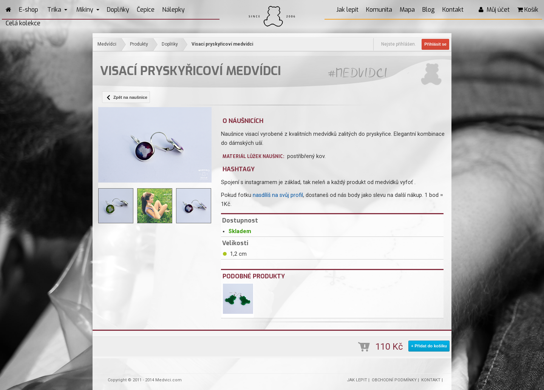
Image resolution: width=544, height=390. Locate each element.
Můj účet (494, 10)
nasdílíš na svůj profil (278, 195)
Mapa (407, 10)
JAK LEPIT (357, 380)
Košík (527, 10)
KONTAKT (430, 380)
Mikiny (87, 10)
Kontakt (453, 10)
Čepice (146, 10)
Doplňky (118, 10)
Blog (428, 10)
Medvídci (106, 44)
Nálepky (173, 10)
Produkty (139, 44)
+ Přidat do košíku (429, 346)
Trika (57, 10)
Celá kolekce (23, 23)
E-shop (28, 10)
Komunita (379, 10)
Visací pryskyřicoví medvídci (222, 44)
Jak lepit (347, 10)
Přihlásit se (435, 44)
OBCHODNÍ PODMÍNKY (394, 380)
